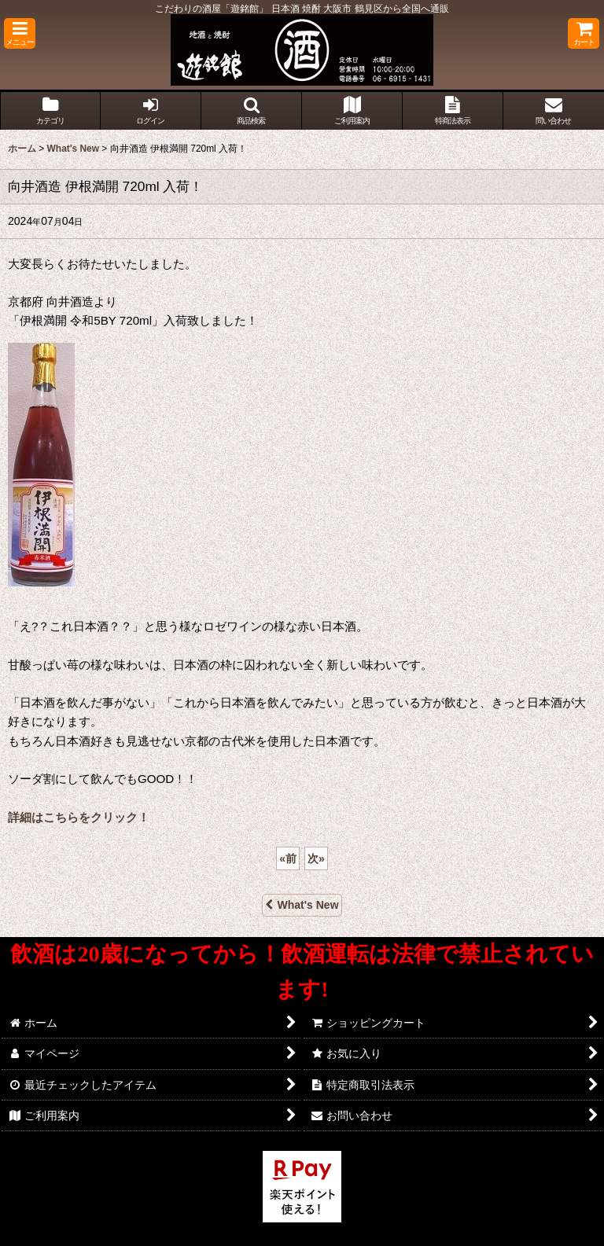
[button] (19, 33)
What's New (301, 905)
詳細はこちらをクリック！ (78, 817)
